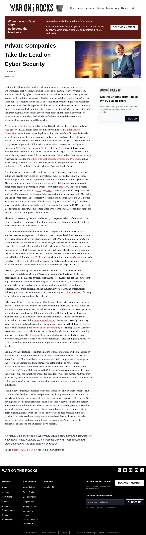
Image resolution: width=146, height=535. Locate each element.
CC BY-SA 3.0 (30, 450)
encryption (15, 324)
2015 (38, 191)
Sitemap (64, 532)
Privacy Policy (31, 532)
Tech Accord (35, 335)
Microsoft (17, 450)
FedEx (38, 257)
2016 (48, 191)
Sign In (124, 8)
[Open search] (133, 8)
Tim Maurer (10, 72)
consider (63, 187)
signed (60, 87)
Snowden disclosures (44, 320)
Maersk (76, 257)
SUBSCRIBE (134, 502)
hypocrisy (80, 398)
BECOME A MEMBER (124, 27)
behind (23, 126)
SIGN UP (132, 118)
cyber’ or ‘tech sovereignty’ (47, 328)
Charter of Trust (74, 292)
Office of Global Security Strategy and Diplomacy (56, 159)
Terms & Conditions (48, 532)
